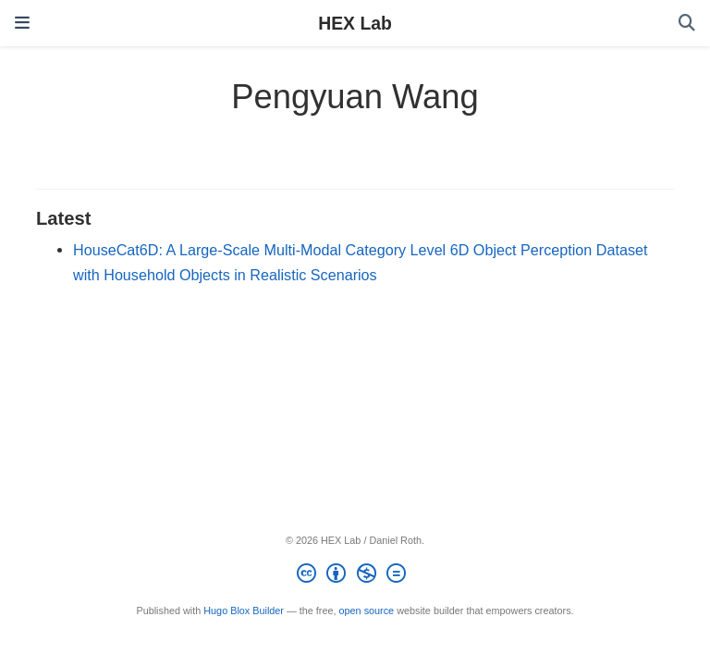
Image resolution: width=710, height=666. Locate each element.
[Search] (687, 23)
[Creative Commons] (354, 576)
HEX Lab (355, 23)
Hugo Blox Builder (243, 610)
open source (367, 610)
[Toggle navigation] (22, 23)
